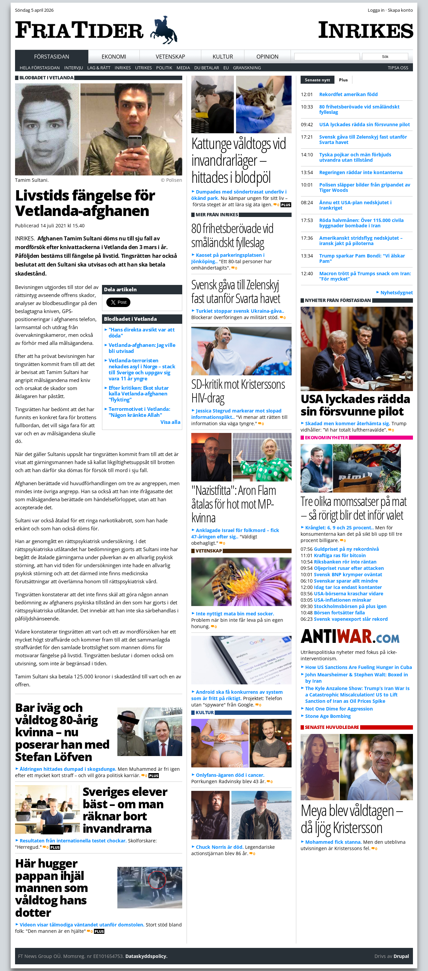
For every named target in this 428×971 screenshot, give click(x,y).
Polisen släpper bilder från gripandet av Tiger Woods (364, 187)
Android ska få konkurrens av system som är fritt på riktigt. (237, 695)
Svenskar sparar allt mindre (346, 581)
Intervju (73, 68)
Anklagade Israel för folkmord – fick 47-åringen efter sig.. (235, 533)
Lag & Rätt (98, 68)
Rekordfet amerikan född (348, 94)
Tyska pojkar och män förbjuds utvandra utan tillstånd (355, 157)
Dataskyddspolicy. (146, 956)
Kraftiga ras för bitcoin (340, 555)
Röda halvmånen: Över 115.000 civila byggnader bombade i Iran (361, 223)
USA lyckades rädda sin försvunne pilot (364, 124)
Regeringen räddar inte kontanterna (361, 172)
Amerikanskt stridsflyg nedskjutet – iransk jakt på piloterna (361, 240)
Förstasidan (51, 56)
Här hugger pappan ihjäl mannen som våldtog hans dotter (51, 887)
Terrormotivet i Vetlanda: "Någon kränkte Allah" (139, 411)
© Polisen (171, 180)
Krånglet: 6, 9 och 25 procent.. (339, 527)
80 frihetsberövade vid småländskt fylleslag (359, 109)
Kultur (223, 56)
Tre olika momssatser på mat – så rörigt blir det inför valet (354, 507)
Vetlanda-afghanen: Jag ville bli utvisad (142, 348)
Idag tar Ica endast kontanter (348, 587)
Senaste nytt (320, 79)
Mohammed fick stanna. (333, 842)
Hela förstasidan (40, 68)
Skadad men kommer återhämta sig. (347, 423)
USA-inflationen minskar (342, 600)
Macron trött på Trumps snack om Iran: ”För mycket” (365, 276)
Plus (343, 79)
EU (226, 68)
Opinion (267, 56)
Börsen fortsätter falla (339, 612)
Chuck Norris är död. (220, 847)
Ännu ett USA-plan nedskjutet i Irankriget (355, 205)
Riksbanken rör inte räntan (345, 561)
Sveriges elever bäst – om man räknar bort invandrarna (125, 809)
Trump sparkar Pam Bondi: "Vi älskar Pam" (362, 258)
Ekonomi (114, 56)
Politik (164, 68)
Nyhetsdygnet (397, 292)
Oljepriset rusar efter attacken (349, 568)
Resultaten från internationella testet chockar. (73, 840)
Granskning (247, 68)
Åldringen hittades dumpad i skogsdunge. (68, 769)
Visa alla (170, 422)
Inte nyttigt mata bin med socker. (235, 613)
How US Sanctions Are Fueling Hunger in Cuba (358, 667)
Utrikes (143, 68)
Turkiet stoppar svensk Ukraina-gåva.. (240, 311)
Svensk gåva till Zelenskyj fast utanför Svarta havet (363, 139)
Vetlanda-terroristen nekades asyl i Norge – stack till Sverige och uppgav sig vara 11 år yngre (142, 369)
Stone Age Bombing (328, 716)
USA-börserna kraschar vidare (348, 593)
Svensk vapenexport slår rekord (351, 619)
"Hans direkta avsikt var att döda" (142, 332)
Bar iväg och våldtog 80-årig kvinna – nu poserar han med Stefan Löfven (62, 731)
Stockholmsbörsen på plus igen (350, 606)
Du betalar (206, 68)
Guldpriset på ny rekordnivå (346, 549)
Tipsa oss (398, 68)
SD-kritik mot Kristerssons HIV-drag (238, 390)
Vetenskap (170, 56)
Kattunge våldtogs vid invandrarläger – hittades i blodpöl (238, 160)
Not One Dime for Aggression (339, 708)
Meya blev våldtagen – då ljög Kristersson (352, 818)
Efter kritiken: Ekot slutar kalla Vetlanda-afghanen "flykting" (139, 393)
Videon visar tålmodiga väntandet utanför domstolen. (82, 924)
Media (183, 68)
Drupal (401, 956)
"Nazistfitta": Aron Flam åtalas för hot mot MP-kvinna (233, 503)
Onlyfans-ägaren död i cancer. (230, 775)
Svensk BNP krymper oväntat (348, 574)
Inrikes (123, 68)
